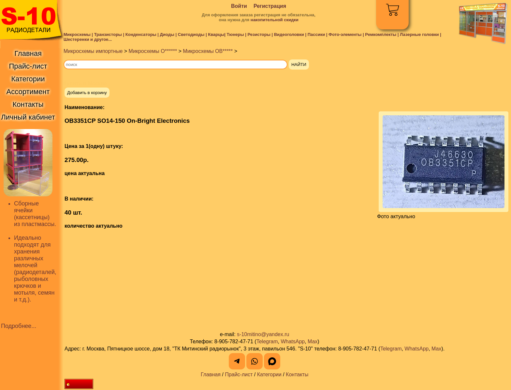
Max (312, 341)
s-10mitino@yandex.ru (263, 334)
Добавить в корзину (87, 92)
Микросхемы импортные (93, 51)
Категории (269, 374)
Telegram (267, 341)
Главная (211, 374)
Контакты (297, 374)
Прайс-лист (239, 374)
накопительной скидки (275, 19)
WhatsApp (293, 341)
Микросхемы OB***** (208, 51)
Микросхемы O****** (153, 51)
